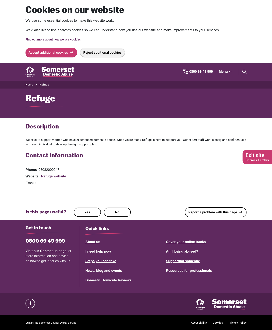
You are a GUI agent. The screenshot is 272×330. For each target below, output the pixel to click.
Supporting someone (183, 261)
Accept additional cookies (48, 52)
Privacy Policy (237, 322)
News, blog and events (103, 271)
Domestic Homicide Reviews (108, 280)
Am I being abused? (182, 251)
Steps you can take (100, 261)
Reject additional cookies (102, 52)
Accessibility (199, 322)
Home (29, 84)
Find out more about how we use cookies (53, 39)
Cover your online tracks (186, 242)
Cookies (218, 322)
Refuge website (53, 176)
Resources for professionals (189, 271)
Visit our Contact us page (46, 251)
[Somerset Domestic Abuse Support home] (50, 72)
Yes (87, 212)
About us (92, 242)
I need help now (98, 251)
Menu (223, 71)
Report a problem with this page (212, 212)
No (117, 212)
